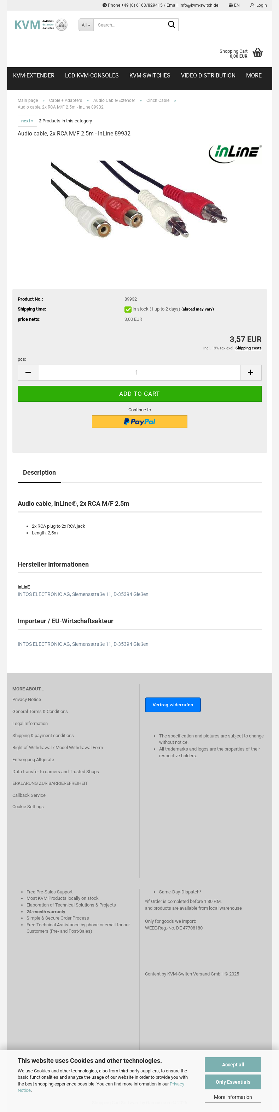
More (254, 75)
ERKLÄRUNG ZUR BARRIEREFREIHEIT (50, 783)
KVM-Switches (149, 75)
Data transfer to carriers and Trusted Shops (55, 771)
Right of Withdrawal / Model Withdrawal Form (57, 747)
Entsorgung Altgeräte (33, 759)
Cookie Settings (28, 806)
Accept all (233, 1064)
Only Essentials (233, 1082)
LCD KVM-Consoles (92, 75)
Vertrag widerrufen (173, 704)
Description (39, 472)
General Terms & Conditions (40, 711)
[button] (234, 5)
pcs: (22, 359)
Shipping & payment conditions (43, 735)
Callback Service (29, 795)
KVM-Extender (33, 75)
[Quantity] (139, 373)
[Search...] (86, 24)
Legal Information (30, 723)
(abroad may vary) (197, 309)
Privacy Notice (26, 699)
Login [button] (258, 5)
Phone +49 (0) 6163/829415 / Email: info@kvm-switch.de (160, 5)
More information (233, 1097)
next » (27, 120)
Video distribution (208, 75)
